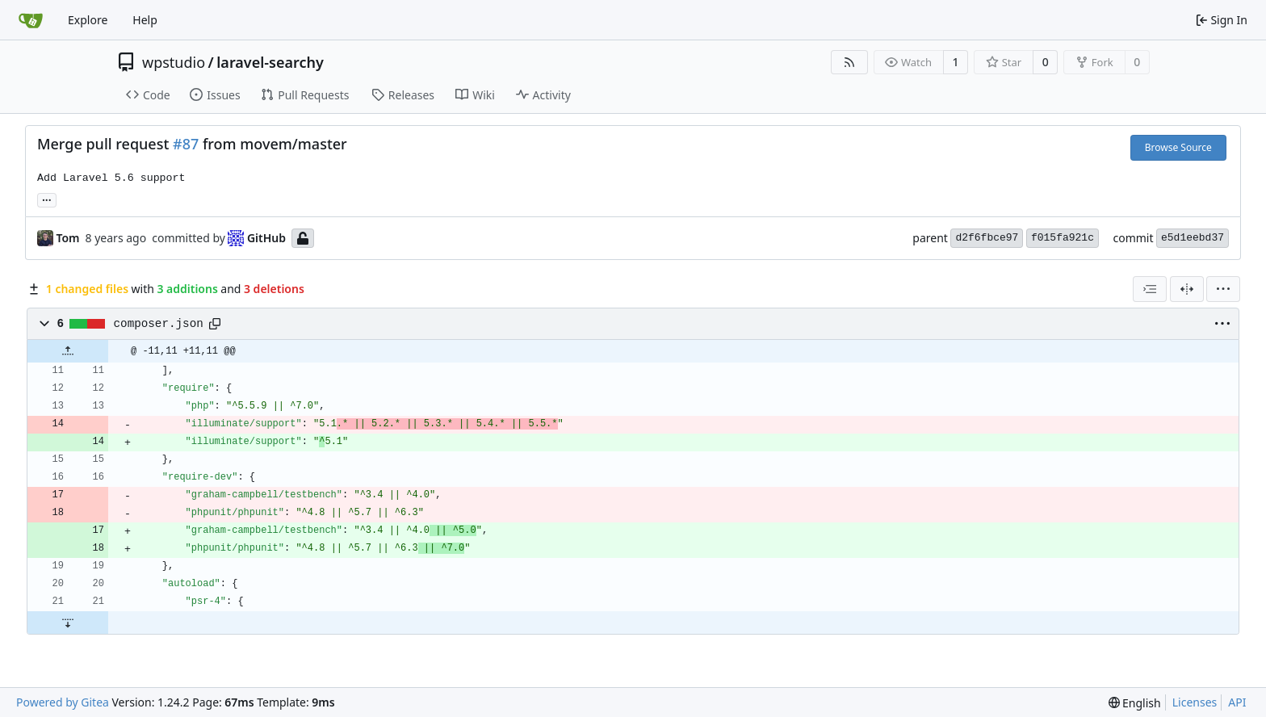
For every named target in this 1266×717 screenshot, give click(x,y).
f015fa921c (1062, 238)
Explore (87, 19)
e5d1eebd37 (1192, 238)
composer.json (158, 323)
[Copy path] (214, 323)
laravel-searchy (270, 62)
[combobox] (1150, 289)
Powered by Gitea (62, 702)
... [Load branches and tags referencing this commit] (47, 198)
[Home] (30, 20)
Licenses (1195, 702)
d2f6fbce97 (986, 238)
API (1237, 702)
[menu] (1223, 289)
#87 (186, 143)
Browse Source (1178, 147)
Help (144, 19)
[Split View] (1187, 289)
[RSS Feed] (849, 62)
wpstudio (173, 62)
